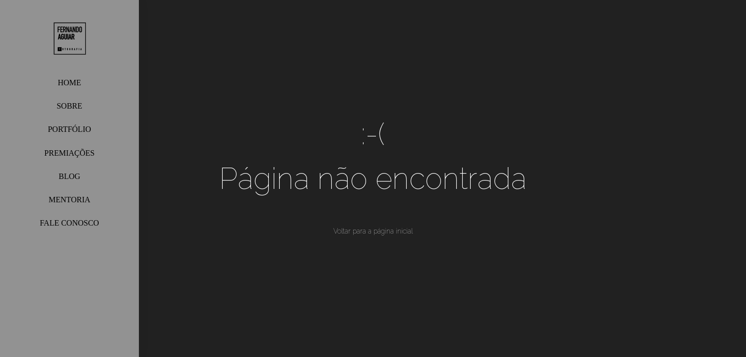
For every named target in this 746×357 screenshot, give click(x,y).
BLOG (69, 176)
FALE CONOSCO (69, 223)
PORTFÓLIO (69, 129)
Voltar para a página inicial (373, 231)
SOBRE (69, 106)
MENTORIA (69, 199)
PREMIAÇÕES (69, 153)
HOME (69, 82)
